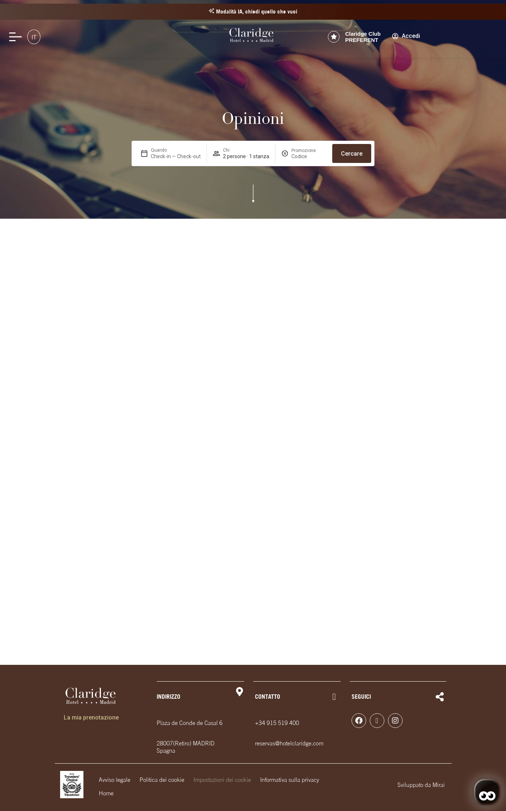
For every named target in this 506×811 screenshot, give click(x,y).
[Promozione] (308, 156)
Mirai (438, 784)
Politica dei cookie (162, 779)
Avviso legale (114, 779)
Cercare (351, 153)
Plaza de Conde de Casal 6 (190, 722)
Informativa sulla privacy (289, 779)
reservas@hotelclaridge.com (289, 743)
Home (106, 793)
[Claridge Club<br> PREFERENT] (334, 37)
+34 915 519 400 (277, 722)
